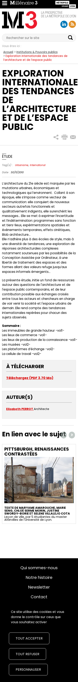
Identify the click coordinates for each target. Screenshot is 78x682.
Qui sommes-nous (39, 568)
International (37, 165)
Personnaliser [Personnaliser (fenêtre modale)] (28, 669)
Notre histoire (39, 577)
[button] (56, 137)
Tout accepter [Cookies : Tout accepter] (29, 638)
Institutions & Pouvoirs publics (37, 52)
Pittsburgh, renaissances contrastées (36, 451)
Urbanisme (21, 165)
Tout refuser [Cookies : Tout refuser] (27, 654)
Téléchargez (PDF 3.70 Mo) (29, 378)
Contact (39, 597)
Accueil (8, 52)
